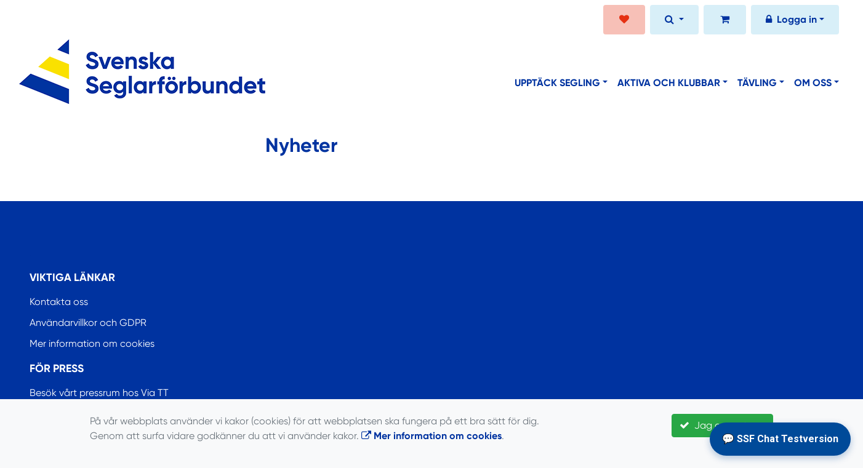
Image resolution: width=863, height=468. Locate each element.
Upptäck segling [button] (557, 83)
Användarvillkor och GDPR (88, 322)
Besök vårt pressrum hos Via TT (99, 393)
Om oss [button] (813, 83)
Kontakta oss (59, 301)
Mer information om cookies (92, 343)
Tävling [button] (757, 83)
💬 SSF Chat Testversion (780, 439)
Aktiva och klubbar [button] (668, 83)
